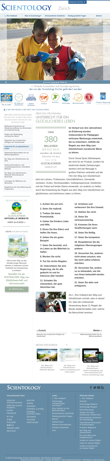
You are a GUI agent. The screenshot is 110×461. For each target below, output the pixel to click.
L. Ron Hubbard (11, 16)
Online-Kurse (57, 422)
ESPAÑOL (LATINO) (35, 409)
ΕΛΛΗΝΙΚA (31, 417)
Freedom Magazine (88, 428)
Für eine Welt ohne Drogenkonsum (88, 436)
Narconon (55, 97)
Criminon (44, 98)
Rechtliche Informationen (94, 460)
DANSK (10, 410)
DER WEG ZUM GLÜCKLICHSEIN (36, 109)
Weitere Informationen (61, 425)
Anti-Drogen (66, 98)
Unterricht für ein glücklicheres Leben (16, 147)
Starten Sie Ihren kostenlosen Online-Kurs (90, 414)
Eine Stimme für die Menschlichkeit (60, 409)
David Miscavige (87, 410)
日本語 (9, 420)
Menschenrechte (78, 98)
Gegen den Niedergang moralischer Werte (14, 135)
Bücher (99, 16)
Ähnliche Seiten (77, 2)
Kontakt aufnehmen (60, 428)
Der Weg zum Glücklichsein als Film (17, 160)
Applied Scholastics (31, 99)
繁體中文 (10, 425)
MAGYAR (31, 400)
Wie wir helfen (6, 105)
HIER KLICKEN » (17, 222)
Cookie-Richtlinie (52, 460)
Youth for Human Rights (90, 443)
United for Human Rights (90, 440)
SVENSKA (31, 406)
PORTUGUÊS (32, 422)
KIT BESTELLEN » (16, 289)
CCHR (89, 98)
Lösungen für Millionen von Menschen (15, 182)
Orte (54, 430)
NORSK (30, 403)
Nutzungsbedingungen (71, 460)
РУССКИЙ (11, 422)
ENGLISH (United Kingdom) (14, 407)
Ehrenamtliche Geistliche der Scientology (90, 419)
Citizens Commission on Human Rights (89, 447)
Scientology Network (88, 404)
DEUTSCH (11, 431)
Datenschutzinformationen (32, 460)
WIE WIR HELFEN (15, 109)
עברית (10, 416)
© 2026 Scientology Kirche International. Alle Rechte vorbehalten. (33, 458)
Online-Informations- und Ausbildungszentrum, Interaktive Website (17, 167)
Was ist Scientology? (33, 16)
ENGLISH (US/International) (14, 401)
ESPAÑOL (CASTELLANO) (33, 413)
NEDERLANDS (13, 428)
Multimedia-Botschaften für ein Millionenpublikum (17, 154)
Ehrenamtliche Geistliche (55, 16)
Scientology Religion (88, 407)
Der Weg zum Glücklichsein (19, 99)
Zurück (48, 82)
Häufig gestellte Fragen (77, 16)
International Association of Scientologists (90, 424)
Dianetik (83, 401)
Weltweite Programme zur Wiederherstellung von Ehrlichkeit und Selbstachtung (18, 128)
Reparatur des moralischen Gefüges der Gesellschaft (15, 141)
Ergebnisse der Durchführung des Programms (18, 188)
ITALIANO (31, 420)
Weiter (62, 82)
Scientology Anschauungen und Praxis (58, 403)
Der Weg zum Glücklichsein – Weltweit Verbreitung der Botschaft (16, 175)
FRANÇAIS (11, 413)
